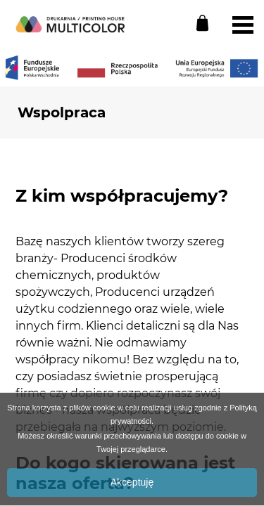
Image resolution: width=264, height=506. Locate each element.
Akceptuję (132, 482)
